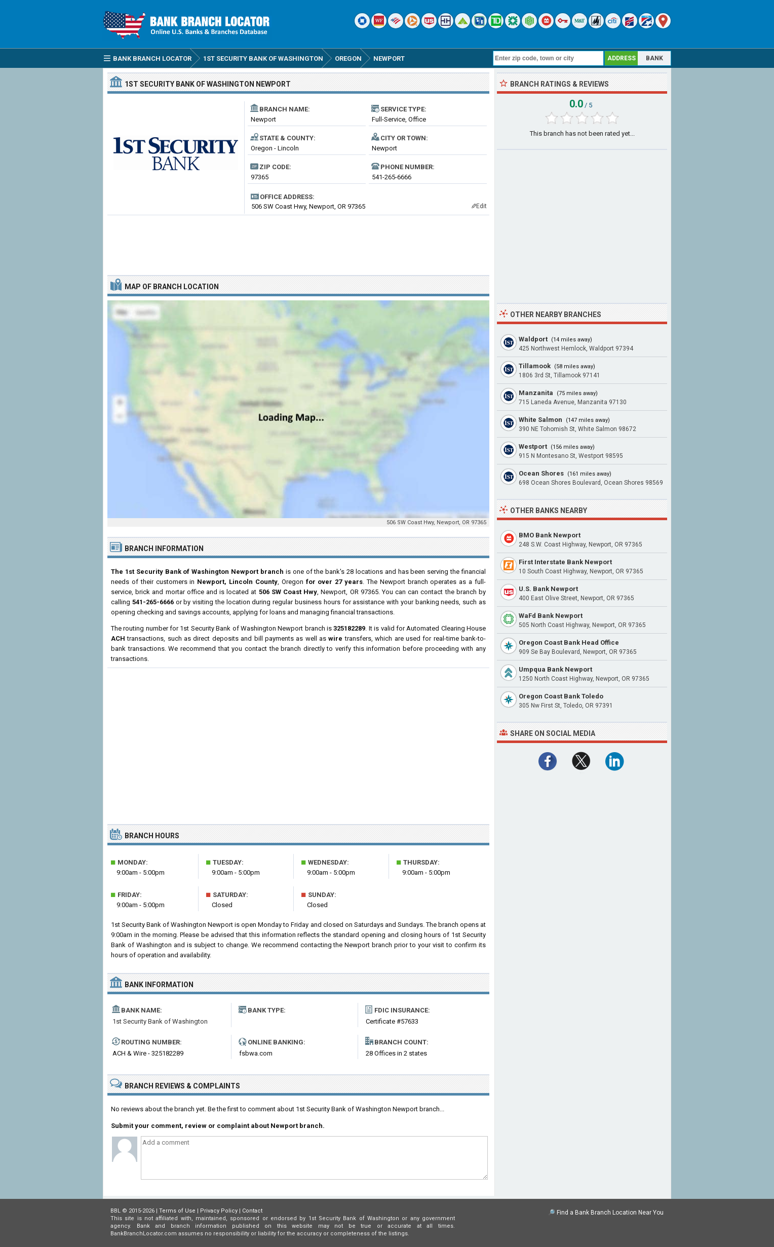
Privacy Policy (219, 1210)
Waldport (533, 339)
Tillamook (535, 366)
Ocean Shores (541, 473)
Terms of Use (177, 1210)
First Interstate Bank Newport (565, 562)
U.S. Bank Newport (548, 589)
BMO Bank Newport (549, 535)
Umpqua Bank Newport (555, 669)
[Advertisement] (298, 241)
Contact (252, 1210)
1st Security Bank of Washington (160, 1021)
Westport (533, 446)
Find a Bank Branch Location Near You (610, 1212)
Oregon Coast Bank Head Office (569, 642)
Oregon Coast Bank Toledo (561, 696)
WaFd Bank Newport (551, 615)
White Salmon (540, 419)
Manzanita (536, 393)
